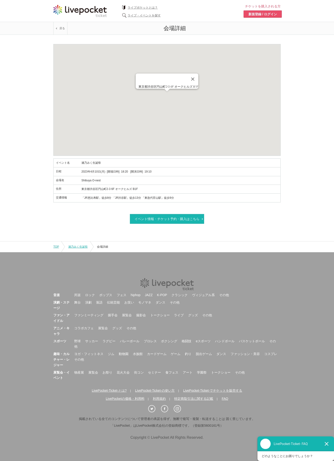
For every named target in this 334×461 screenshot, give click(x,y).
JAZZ (149, 295)
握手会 (113, 315)
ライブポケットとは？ (143, 7)
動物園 (123, 354)
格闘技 (186, 341)
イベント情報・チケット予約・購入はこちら (167, 219)
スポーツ (59, 341)
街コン (139, 372)
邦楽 (77, 295)
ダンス (160, 302)
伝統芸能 (113, 302)
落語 (99, 302)
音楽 (56, 295)
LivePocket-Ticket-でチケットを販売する (212, 390)
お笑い (129, 302)
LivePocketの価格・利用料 (125, 398)
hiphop (136, 295)
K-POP (162, 295)
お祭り (107, 372)
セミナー (154, 372)
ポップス (105, 295)
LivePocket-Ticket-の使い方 (155, 390)
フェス (121, 295)
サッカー (91, 341)
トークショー (160, 315)
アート (188, 372)
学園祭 (202, 372)
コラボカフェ (84, 328)
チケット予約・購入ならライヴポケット (80, 11)
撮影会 (141, 315)
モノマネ (144, 302)
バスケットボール (252, 341)
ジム (111, 354)
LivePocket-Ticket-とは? (109, 390)
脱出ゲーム (204, 354)
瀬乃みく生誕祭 (78, 246)
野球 (77, 341)
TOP (56, 246)
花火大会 (123, 372)
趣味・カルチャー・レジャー (61, 359)
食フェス (171, 372)
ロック (90, 295)
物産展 (79, 372)
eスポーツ (203, 341)
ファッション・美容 (245, 354)
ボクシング (169, 341)
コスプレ (270, 354)
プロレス (150, 341)
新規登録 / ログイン (262, 14)
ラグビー (109, 341)
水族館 (138, 354)
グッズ (193, 315)
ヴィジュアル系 (203, 295)
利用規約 (159, 398)
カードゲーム (157, 354)
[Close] (192, 79)
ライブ (179, 315)
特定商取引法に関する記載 (193, 398)
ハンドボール (224, 341)
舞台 (77, 302)
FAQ (225, 398)
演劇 (88, 302)
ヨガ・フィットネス (88, 354)
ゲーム (175, 354)
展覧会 (127, 315)
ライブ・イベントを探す (144, 15)
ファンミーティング (88, 315)
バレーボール (129, 341)
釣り (188, 354)
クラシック (179, 295)
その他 (224, 295)
